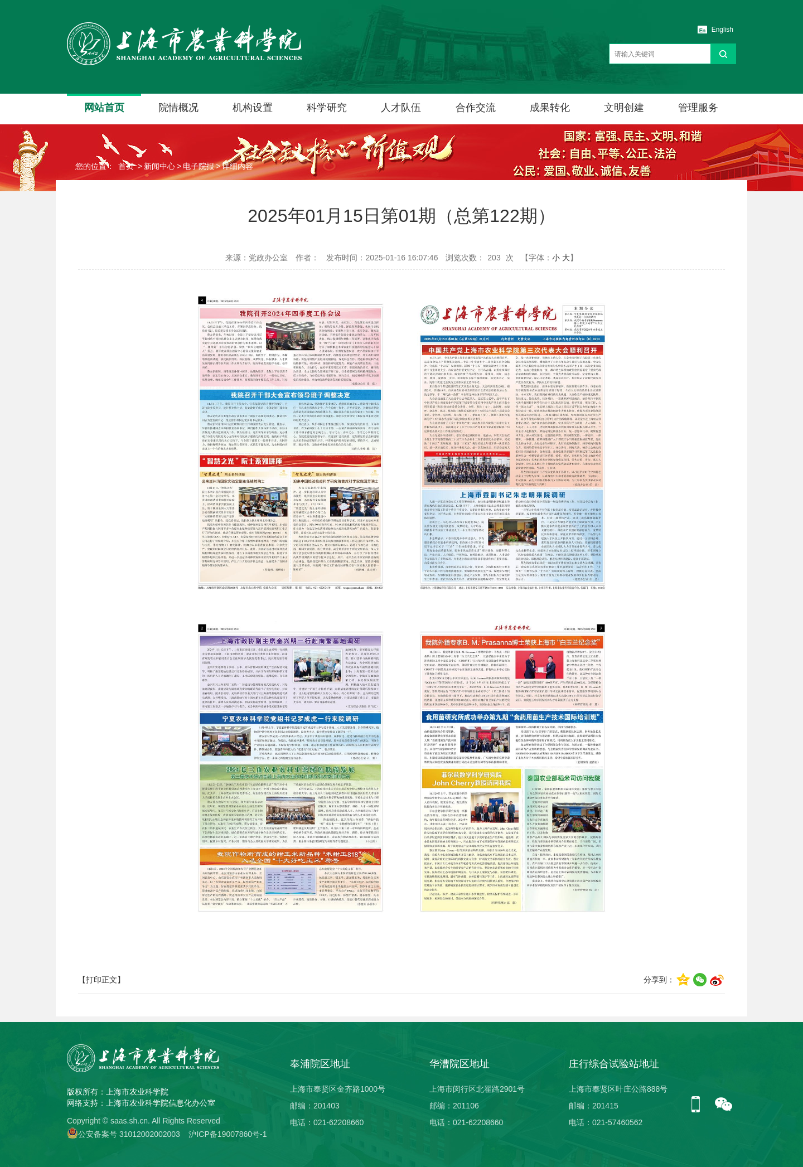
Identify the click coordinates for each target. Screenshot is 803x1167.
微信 (723, 1105)
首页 (126, 166)
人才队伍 (401, 107)
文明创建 (624, 107)
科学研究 (327, 107)
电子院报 (198, 166)
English (722, 29)
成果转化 (550, 107)
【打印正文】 (101, 979)
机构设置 (253, 107)
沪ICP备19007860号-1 (227, 1134)
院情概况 (178, 107)
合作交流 (476, 107)
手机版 (699, 1105)
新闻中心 (159, 166)
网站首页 (104, 107)
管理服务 (698, 107)
